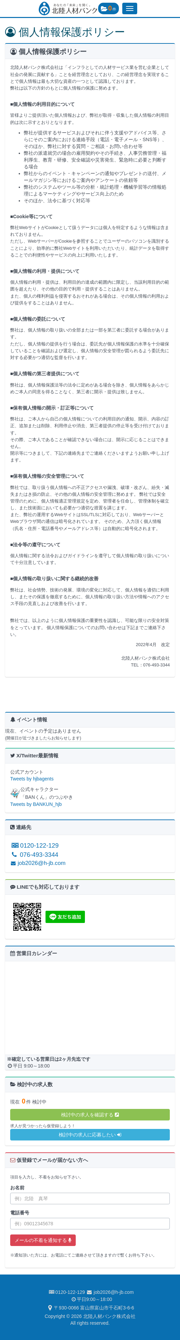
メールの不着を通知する (43, 1240)
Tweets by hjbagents (32, 778)
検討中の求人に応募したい (90, 1134)
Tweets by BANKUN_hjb (36, 804)
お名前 (17, 1187)
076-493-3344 (34, 854)
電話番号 (19, 1212)
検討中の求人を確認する (90, 1114)
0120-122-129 (34, 845)
